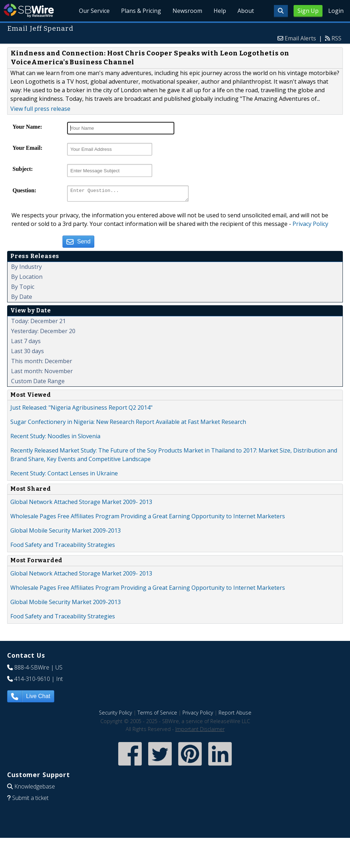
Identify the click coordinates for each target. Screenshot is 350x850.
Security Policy (115, 714)
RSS (336, 38)
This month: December (41, 363)
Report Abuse (235, 714)
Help (220, 11)
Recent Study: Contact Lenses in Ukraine (64, 475)
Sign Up (308, 11)
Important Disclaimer (200, 731)
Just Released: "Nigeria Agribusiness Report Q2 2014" (81, 410)
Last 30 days (27, 353)
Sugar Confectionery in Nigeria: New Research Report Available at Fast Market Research (128, 424)
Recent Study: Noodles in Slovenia (55, 438)
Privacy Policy (310, 226)
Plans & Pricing (141, 11)
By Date (21, 299)
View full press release (40, 109)
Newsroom (187, 11)
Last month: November (42, 373)
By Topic (22, 289)
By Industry (26, 269)
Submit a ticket (30, 800)
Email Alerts (300, 38)
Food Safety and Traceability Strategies (62, 547)
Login (336, 11)
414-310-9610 (32, 681)
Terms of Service (157, 714)
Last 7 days (26, 343)
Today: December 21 (38, 323)
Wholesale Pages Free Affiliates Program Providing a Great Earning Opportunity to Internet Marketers (147, 518)
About (246, 11)
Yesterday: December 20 (43, 333)
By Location (26, 279)
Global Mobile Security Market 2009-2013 (65, 533)
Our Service (94, 11)
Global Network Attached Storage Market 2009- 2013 (81, 504)
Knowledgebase (34, 788)
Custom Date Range (38, 383)
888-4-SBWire (31, 669)
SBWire (29, 11)
